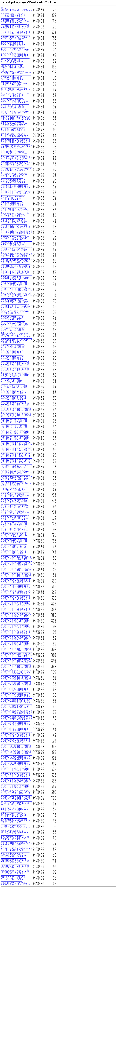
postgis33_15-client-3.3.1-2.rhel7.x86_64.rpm (15, 614)
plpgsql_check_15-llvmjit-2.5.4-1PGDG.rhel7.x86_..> (16, 544)
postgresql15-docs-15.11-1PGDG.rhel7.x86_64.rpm (15, 726)
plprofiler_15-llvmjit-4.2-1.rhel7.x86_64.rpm (15, 567)
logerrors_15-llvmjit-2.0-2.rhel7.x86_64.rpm (14, 119)
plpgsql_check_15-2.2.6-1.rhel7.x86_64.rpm (14, 506)
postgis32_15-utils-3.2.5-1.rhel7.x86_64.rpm (14, 608)
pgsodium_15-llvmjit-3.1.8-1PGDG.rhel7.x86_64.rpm (16, 445)
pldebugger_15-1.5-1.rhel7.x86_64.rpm (12, 499)
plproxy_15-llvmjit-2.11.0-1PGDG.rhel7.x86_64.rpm (16, 579)
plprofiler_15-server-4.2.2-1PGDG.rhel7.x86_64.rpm (16, 574)
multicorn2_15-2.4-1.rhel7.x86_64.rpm (12, 135)
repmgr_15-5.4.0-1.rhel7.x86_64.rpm (11, 973)
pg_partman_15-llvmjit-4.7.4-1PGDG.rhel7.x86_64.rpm (16, 275)
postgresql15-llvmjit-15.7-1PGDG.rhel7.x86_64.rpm (16, 800)
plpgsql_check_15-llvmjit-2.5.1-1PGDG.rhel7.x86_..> (16, 542)
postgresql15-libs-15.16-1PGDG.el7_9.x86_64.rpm (15, 762)
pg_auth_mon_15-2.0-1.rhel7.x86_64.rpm (12, 182)
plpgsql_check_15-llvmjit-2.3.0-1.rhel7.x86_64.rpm (16, 536)
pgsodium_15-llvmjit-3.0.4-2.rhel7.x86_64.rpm (15, 432)
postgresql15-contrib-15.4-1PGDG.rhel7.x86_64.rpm (16, 685)
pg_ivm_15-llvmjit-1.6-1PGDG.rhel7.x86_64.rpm (15, 251)
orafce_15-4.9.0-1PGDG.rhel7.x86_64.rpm (13, 154)
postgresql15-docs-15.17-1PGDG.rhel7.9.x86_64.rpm (16, 736)
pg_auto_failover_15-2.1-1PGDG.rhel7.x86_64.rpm (15, 186)
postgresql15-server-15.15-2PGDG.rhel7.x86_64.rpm (16, 900)
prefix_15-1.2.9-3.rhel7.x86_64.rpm (11, 969)
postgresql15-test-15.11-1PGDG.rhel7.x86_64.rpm (15, 925)
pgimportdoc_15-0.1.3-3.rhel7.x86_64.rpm (13, 391)
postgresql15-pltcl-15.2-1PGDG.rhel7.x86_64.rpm (15, 878)
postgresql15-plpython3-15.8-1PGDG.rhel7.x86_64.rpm (16, 859)
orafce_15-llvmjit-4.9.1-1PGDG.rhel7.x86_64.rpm (15, 167)
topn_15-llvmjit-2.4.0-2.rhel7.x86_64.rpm (13, 1054)
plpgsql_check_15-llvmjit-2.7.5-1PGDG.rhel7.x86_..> (16, 554)
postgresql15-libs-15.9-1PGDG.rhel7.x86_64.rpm (15, 775)
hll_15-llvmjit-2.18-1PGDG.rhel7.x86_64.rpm (14, 99)
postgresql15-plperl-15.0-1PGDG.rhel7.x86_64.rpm (15, 807)
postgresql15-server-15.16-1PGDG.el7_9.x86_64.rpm (16, 903)
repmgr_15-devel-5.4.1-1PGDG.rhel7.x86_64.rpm (15, 979)
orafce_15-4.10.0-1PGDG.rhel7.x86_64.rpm (13, 150)
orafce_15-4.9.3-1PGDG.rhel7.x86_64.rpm (13, 158)
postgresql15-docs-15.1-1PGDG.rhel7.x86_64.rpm (15, 723)
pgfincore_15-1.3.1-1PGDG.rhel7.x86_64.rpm (14, 387)
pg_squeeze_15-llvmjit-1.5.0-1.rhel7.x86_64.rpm (15, 301)
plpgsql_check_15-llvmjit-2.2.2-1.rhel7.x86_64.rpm (16, 529)
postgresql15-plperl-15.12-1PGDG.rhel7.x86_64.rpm (16, 813)
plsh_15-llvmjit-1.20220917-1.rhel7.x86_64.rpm (15, 589)
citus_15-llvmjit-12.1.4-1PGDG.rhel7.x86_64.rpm (15, 42)
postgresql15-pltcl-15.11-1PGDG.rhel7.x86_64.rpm (15, 867)
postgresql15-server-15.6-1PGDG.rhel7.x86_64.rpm (15, 912)
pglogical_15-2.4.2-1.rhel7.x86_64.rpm (12, 394)
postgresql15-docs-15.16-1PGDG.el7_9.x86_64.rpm (15, 734)
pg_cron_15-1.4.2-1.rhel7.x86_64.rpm (12, 209)
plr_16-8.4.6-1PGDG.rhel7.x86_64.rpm (12, 584)
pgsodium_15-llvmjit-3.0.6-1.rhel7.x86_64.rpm (15, 435)
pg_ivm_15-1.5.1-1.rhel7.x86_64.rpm (11, 240)
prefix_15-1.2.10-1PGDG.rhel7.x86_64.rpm (13, 967)
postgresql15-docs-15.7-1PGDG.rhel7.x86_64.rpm (15, 744)
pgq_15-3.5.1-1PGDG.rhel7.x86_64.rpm (12, 410)
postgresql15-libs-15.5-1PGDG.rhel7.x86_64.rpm (15, 769)
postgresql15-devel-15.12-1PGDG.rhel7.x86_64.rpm (15, 699)
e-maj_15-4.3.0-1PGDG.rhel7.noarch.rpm (12, 80)
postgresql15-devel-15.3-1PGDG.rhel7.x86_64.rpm (15, 711)
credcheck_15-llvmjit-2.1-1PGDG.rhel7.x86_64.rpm (15, 64)
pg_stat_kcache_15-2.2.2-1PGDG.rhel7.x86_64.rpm (15, 307)
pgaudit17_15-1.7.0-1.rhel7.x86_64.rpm (12, 359)
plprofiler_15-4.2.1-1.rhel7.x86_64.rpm (13, 560)
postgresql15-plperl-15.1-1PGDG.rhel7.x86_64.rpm (15, 808)
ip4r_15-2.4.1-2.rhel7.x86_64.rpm (11, 107)
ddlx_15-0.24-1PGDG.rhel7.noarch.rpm (12, 72)
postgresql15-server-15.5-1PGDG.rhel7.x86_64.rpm (15, 910)
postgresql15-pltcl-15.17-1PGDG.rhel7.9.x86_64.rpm (16, 877)
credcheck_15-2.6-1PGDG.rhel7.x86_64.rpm (13, 55)
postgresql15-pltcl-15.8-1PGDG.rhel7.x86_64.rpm (15, 887)
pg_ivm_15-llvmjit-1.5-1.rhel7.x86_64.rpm (13, 248)
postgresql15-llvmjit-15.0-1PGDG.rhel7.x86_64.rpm (16, 776)
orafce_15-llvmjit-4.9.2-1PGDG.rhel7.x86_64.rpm (15, 168)
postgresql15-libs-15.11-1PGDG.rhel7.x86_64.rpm (15, 753)
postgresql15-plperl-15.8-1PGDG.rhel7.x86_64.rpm (15, 832)
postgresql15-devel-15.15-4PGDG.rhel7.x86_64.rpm (15, 705)
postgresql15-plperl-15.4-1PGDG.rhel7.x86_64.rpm (15, 826)
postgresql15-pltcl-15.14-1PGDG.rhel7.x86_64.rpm (15, 871)
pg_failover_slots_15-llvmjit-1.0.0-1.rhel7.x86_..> (16, 230)
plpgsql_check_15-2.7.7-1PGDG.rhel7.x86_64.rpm (15, 528)
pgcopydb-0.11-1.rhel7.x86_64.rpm (11, 374)
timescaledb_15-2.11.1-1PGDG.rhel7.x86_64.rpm (15, 1031)
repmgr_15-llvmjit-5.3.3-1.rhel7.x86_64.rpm (14, 980)
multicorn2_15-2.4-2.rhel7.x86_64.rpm (12, 136)
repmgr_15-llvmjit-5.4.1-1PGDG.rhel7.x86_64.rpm (15, 983)
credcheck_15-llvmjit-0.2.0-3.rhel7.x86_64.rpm (15, 58)
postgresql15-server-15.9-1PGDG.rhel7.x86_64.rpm (15, 916)
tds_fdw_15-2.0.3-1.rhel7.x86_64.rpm (12, 1022)
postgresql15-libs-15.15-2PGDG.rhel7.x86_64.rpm (15, 759)
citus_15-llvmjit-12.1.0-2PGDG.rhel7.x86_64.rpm (15, 36)
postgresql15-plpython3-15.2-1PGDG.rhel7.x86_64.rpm (16, 851)
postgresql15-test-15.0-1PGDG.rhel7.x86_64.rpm (15, 920)
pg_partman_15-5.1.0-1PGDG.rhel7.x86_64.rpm (14, 269)
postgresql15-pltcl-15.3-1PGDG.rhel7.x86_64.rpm (15, 880)
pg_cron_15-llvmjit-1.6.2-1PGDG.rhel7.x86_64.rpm (15, 224)
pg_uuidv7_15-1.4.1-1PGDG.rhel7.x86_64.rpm (14, 342)
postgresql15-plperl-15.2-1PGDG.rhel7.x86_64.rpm (15, 823)
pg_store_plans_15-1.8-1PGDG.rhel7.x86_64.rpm (15, 326)
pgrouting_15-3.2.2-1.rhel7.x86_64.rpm (12, 416)
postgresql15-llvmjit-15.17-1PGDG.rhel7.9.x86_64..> (16, 791)
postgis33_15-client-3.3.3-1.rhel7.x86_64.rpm (15, 616)
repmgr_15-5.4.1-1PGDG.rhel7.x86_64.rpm (13, 974)
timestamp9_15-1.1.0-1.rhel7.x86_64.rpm (13, 1050)
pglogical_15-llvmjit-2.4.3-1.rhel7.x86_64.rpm (15, 398)
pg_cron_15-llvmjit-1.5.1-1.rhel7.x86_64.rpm (14, 218)
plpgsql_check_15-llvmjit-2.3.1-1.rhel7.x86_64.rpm (16, 538)
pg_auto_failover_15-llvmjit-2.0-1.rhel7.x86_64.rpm (16, 187)
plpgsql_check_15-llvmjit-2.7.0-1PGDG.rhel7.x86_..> (16, 548)
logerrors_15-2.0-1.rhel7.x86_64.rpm (12, 112)
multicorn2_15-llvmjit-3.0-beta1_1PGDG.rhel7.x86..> (16, 142)
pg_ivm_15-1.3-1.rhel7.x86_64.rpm (11, 235)
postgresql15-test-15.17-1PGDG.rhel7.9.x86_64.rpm (16, 935)
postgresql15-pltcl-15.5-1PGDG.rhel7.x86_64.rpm (15, 883)
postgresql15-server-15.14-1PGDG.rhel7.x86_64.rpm (16, 899)
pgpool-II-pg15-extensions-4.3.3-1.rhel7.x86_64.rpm (16, 403)
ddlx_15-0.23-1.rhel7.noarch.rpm (10, 71)
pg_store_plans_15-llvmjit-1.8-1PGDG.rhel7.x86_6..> (16, 328)
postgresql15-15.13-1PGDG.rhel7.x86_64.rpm (14, 646)
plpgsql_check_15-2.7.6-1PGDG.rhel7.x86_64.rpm (15, 526)
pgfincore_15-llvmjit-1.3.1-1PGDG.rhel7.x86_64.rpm (16, 390)
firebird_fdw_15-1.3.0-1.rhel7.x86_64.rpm (13, 87)
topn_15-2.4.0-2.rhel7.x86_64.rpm (11, 1053)
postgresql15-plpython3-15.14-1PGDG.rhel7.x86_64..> (16, 843)
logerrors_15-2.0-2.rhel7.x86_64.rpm (12, 113)
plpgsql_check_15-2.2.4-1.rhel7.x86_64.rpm (14, 503)
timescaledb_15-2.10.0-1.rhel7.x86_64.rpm (13, 1025)
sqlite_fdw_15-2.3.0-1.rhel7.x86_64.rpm (13, 1006)
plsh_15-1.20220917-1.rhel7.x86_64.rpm (12, 587)
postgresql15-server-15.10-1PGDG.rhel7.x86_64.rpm (16, 893)
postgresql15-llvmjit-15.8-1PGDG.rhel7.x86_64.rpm (16, 801)
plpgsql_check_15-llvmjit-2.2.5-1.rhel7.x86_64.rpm (16, 534)
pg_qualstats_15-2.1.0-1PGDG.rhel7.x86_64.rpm (15, 286)
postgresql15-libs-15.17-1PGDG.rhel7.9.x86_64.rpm (16, 763)
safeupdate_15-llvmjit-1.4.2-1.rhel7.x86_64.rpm (15, 992)
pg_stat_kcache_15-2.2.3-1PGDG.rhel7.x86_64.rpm (15, 308)
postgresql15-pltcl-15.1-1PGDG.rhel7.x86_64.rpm (15, 864)
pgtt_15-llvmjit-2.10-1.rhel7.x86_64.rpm (13, 459)
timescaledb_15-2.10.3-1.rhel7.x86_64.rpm (13, 1028)
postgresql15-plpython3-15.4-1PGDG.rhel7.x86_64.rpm (16, 854)
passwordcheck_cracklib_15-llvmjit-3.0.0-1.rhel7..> (16, 174)
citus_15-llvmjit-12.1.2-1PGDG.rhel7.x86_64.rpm (15, 39)
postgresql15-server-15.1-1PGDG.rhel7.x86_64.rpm (15, 891)
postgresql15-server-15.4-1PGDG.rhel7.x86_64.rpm (15, 909)
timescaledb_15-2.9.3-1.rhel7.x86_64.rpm (13, 1049)
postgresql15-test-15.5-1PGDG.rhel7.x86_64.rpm (15, 941)
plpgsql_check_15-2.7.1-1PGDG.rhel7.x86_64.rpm (15, 520)
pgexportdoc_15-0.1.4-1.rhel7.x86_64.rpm (13, 384)
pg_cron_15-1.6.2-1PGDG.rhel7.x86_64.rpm (13, 216)
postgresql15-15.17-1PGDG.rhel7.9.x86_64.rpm (14, 653)
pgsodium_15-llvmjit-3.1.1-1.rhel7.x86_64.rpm (15, 438)
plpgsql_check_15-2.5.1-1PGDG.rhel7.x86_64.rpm (15, 513)
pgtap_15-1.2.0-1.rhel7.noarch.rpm (11, 451)
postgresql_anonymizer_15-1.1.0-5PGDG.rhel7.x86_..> (16, 950)
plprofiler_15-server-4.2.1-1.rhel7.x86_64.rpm (15, 573)
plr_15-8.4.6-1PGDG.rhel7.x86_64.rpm (12, 582)
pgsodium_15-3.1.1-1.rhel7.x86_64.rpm (12, 423)
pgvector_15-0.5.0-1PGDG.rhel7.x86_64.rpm (13, 470)
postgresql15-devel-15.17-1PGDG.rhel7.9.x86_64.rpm (16, 708)
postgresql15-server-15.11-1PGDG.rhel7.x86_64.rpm (16, 894)
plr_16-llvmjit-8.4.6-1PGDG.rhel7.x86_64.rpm (14, 586)
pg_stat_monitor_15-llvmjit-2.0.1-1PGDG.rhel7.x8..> (16, 317)
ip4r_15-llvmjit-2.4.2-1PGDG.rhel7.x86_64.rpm (15, 110)
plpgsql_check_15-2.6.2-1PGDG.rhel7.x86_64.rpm (15, 518)
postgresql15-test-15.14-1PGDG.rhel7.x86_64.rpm (15, 929)
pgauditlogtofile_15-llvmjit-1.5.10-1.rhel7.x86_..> (16, 365)
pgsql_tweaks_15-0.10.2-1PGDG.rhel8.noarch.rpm (15, 448)
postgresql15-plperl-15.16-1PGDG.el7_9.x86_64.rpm (16, 820)
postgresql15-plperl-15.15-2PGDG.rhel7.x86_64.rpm (16, 817)
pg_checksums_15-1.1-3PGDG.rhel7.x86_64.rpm (14, 206)
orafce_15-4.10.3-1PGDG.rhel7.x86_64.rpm (13, 152)
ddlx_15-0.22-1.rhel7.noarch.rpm (10, 70)
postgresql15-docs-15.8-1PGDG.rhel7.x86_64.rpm (15, 746)
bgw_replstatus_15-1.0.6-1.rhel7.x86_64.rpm (14, 10)
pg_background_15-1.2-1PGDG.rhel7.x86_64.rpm (14, 192)
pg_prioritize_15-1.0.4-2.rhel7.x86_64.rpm (14, 283)
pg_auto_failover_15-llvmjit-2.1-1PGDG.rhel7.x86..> (16, 189)
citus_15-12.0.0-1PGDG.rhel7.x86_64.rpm (13, 14)
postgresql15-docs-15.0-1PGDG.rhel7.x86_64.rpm (15, 721)
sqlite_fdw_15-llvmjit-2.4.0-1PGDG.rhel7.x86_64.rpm (16, 1011)
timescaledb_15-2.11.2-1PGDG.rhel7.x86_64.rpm (15, 1033)
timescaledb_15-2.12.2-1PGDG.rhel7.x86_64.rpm (15, 1035)
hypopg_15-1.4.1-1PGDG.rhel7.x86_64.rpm (13, 103)
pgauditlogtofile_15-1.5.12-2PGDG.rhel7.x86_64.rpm (16, 362)
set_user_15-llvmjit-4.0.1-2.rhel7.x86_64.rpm (15, 1003)
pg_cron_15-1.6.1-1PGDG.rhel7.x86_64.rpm (13, 215)
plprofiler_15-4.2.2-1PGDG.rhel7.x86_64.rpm (14, 561)
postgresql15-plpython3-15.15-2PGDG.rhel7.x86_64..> (16, 845)
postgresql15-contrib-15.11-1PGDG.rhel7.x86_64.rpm (16, 670)
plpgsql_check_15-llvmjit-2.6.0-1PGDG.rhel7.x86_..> (16, 545)
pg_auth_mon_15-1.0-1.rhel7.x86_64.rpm (12, 180)
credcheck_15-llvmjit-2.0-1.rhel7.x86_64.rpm (14, 62)
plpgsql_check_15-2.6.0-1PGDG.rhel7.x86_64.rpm (15, 516)
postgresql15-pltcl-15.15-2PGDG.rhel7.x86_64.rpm (15, 872)
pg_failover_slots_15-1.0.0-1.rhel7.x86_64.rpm (15, 227)
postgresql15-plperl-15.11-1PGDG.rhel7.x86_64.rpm (16, 811)
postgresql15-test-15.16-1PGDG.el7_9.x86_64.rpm (15, 934)
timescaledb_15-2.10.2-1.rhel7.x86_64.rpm (13, 1027)
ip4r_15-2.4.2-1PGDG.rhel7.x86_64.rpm (12, 109)
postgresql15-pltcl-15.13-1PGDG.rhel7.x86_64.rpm (15, 870)
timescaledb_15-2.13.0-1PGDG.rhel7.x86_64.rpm (15, 1037)
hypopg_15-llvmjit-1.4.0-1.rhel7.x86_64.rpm (14, 104)
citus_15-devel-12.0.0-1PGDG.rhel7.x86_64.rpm (15, 24)
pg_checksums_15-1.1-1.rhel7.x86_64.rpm (13, 205)
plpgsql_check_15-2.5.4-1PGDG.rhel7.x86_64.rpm (15, 515)
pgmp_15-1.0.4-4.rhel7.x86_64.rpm (11, 401)
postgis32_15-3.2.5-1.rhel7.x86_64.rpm (12, 592)
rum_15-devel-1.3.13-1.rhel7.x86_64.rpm (13, 986)
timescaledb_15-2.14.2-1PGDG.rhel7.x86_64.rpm (15, 1040)
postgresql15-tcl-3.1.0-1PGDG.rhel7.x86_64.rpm (15, 919)
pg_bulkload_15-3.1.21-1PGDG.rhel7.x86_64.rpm (15, 196)
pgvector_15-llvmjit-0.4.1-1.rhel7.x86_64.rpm (15, 483)
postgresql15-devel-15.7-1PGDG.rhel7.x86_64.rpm (15, 717)
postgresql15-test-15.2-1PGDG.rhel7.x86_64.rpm (15, 936)
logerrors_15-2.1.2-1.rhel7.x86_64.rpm (12, 118)
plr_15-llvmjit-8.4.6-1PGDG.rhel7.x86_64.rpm (14, 583)
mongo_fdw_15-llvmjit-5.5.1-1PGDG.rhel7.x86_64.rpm (16, 134)
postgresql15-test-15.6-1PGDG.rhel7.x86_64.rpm (15, 942)
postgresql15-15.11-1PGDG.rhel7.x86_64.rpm (14, 643)
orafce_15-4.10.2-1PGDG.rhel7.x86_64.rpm (13, 151)
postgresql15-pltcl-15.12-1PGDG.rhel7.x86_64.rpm (15, 868)
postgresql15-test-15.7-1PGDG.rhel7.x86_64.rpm (15, 944)
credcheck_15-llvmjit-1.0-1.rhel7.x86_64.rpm (14, 59)
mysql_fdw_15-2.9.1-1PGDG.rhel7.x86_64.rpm (14, 147)
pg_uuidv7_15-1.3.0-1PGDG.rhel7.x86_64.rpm (14, 339)
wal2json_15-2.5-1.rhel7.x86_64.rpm (11, 1056)
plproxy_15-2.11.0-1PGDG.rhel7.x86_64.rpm (13, 577)
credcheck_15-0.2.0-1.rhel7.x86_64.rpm (12, 45)
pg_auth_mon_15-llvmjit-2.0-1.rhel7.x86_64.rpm (15, 183)
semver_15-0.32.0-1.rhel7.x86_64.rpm (12, 995)
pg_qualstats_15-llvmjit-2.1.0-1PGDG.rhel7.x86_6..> (16, 288)
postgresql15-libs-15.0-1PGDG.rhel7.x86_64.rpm (15, 749)
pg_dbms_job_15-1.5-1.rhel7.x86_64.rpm (12, 225)
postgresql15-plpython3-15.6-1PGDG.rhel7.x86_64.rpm (16, 856)
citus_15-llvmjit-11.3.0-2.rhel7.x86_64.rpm (14, 33)
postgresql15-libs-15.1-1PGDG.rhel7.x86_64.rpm (15, 750)
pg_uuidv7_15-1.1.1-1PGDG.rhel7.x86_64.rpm (14, 336)
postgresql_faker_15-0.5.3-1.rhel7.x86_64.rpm (15, 963)
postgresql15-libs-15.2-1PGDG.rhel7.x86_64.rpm (15, 765)
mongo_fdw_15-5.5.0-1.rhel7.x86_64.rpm (12, 128)
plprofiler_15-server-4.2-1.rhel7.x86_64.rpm (14, 571)
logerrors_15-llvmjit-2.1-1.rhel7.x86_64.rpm (14, 120)
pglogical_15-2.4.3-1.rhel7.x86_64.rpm (12, 395)
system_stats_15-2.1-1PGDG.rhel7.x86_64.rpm (14, 1015)
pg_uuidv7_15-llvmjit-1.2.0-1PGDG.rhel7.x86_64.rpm (16, 347)
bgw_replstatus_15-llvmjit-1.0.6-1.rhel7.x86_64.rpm (16, 11)
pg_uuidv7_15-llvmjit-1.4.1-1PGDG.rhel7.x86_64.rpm (16, 352)
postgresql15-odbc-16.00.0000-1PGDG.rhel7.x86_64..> (16, 806)
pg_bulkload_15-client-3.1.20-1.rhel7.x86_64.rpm (15, 198)
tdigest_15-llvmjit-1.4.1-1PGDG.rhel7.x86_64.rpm (15, 1021)
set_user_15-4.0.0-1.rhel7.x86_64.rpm (12, 999)
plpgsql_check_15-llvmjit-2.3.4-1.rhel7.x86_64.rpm (16, 541)
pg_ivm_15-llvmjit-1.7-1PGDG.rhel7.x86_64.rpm (15, 253)
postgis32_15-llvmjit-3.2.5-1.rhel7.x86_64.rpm (15, 605)
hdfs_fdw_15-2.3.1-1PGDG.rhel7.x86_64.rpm (13, 94)
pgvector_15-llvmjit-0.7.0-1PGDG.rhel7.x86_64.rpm (16, 494)
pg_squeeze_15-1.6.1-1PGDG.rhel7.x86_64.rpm (14, 298)
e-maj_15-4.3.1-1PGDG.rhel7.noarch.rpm (12, 83)
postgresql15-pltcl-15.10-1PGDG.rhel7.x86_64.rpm (15, 865)
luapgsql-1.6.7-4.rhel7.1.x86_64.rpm (12, 125)
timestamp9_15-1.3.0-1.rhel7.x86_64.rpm (13, 1051)
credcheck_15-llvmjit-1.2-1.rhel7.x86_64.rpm (14, 61)
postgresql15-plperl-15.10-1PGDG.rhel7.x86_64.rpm (16, 810)
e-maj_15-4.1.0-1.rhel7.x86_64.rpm (11, 77)
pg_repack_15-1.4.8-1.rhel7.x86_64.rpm (12, 292)
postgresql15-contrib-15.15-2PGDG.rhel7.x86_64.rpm (16, 676)
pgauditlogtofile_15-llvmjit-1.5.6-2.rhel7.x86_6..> (16, 368)
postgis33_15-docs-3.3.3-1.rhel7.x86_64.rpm (14, 625)
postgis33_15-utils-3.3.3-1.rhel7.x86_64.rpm (14, 635)
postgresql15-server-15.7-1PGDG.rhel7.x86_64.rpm (15, 913)
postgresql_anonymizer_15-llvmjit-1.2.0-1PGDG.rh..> (16, 958)
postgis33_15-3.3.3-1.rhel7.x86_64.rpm (12, 612)
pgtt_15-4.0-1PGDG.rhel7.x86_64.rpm (11, 458)
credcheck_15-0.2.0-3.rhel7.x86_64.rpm (12, 46)
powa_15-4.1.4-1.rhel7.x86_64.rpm (11, 964)
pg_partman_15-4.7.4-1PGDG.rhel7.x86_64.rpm (14, 264)
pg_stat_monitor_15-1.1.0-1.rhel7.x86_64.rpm (14, 312)
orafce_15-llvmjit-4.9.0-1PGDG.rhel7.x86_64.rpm (15, 166)
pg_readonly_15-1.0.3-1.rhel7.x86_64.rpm (13, 291)
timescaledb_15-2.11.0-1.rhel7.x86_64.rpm (13, 1030)
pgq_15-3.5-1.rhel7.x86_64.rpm (10, 408)
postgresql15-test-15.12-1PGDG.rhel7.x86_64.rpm (15, 926)
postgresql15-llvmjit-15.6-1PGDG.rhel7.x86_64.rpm (16, 798)
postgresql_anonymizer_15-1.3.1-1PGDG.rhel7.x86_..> (16, 952)
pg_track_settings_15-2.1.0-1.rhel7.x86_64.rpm (15, 331)
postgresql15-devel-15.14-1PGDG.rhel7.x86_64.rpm (15, 702)
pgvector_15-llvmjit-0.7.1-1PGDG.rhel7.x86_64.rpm (16, 496)
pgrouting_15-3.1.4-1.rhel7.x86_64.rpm (12, 414)
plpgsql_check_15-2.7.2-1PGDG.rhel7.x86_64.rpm (15, 522)
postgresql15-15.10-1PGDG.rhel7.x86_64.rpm (14, 641)
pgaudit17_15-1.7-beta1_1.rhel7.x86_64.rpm (14, 358)
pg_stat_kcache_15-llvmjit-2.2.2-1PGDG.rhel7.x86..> (16, 310)
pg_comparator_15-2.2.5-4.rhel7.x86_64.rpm (14, 208)
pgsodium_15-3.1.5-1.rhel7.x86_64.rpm (12, 426)
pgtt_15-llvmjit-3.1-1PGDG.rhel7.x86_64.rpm (14, 462)
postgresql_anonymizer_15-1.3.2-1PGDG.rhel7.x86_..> (16, 954)
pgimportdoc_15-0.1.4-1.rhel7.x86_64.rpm (13, 392)
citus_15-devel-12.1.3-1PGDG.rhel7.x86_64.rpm (15, 30)
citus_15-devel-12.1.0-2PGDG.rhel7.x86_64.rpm (15, 26)
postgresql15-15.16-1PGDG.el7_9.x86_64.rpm (14, 651)
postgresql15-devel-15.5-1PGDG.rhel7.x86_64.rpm (15, 714)
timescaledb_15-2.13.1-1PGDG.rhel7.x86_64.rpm (15, 1038)
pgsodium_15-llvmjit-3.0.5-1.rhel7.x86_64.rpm (15, 433)
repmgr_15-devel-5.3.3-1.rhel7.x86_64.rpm (13, 976)
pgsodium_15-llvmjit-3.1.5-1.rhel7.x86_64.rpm (15, 440)
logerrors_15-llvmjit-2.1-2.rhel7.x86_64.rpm (14, 122)
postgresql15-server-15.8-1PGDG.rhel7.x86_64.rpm (15, 915)
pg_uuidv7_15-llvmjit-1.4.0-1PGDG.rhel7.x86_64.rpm (16, 350)
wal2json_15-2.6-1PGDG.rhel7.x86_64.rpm (13, 1057)
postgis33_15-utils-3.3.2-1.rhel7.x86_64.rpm (14, 634)
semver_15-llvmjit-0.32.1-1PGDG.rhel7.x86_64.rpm (15, 998)
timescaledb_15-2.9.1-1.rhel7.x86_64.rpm (13, 1046)
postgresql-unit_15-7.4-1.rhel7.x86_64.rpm (14, 637)
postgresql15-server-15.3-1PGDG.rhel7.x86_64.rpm (15, 907)
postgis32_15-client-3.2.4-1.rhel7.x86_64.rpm (15, 593)
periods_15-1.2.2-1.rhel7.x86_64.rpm (12, 177)
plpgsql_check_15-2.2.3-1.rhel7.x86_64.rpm (14, 502)
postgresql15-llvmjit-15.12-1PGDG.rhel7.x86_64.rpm (16, 782)
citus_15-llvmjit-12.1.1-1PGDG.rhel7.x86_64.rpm (15, 38)
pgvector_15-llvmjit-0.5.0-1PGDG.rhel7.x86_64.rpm (16, 486)
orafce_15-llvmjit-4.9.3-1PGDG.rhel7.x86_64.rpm (15, 170)
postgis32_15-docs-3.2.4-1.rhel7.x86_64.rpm (14, 599)
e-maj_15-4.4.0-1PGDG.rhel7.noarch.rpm (12, 84)
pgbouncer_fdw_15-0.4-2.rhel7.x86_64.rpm (13, 369)
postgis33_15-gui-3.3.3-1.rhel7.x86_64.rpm (14, 630)
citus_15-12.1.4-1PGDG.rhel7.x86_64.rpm (13, 22)
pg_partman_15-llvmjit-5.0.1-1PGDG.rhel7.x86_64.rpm (16, 278)
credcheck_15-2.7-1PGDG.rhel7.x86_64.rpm (13, 56)
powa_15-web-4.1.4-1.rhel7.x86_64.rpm (12, 966)
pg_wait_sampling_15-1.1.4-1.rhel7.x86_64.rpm (15, 355)
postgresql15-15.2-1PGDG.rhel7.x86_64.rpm (13, 654)
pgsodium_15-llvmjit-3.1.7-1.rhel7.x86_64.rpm (15, 443)
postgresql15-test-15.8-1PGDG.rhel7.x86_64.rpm (15, 945)
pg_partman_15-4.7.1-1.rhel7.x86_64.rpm (13, 259)
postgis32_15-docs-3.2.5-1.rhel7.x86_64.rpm (14, 600)
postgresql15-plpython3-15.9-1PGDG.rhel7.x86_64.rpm (16, 861)
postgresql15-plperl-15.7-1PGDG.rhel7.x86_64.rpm (15, 830)
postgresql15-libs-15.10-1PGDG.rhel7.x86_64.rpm (15, 752)
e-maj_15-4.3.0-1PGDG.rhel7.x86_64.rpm (12, 81)
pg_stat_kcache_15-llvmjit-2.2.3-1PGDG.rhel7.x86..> (16, 311)
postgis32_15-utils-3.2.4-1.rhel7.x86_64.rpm (14, 606)
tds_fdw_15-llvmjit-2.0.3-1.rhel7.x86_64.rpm (14, 1024)
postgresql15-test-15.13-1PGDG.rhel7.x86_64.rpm (15, 928)
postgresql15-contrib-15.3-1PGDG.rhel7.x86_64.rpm (16, 683)
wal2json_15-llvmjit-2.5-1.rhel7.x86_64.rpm (14, 1059)
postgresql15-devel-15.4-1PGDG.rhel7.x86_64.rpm (15, 712)
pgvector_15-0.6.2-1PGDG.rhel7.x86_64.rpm (13, 475)
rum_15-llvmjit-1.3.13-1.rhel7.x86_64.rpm (13, 987)
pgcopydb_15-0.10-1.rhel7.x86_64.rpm (12, 379)
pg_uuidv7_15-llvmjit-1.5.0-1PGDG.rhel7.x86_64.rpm (16, 353)
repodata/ (3, 8)
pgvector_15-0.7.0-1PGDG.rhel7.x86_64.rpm (13, 478)
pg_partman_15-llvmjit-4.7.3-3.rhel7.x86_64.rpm (15, 273)
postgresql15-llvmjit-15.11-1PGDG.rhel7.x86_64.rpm (16, 781)
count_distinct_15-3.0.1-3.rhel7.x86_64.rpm (14, 43)
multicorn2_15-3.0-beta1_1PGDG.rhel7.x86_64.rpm (15, 138)
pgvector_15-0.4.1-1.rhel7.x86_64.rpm (12, 467)
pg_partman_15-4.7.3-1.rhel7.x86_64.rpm (13, 262)
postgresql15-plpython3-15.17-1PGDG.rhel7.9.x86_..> (16, 849)
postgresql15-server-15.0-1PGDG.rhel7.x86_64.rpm (15, 890)
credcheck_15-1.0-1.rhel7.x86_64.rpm (12, 48)
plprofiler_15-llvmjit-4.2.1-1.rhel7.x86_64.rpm (15, 568)
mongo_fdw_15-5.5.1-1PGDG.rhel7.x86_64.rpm (14, 129)
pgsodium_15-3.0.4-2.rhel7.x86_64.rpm (12, 417)
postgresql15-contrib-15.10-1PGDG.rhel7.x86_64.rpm (16, 669)
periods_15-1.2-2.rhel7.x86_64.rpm (11, 176)
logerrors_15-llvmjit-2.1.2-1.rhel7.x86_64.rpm (15, 123)
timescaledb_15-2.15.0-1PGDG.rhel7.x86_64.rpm (15, 1041)
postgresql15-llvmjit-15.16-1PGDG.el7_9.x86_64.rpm (16, 790)
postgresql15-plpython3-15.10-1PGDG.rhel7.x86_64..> (16, 838)
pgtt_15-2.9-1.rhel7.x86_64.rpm (10, 454)
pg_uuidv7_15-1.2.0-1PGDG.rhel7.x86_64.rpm (14, 337)
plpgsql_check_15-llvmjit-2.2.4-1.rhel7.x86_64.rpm (16, 532)
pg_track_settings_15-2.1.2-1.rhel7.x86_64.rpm (15, 333)
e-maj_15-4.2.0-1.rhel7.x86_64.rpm (11, 78)
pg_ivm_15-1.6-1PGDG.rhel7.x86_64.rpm (12, 241)
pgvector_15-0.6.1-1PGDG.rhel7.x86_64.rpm (13, 474)
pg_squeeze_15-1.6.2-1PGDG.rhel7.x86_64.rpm (14, 299)
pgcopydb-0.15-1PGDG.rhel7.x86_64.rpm (12, 378)
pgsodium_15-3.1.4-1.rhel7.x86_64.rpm (12, 424)
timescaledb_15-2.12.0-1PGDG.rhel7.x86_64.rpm (15, 1034)
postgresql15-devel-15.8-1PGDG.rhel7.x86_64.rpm (15, 718)
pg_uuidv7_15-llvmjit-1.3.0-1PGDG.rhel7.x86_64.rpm (16, 349)
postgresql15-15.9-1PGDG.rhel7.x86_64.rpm (13, 664)
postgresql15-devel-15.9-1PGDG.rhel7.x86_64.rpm (15, 720)
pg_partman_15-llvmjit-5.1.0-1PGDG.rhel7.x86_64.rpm (16, 279)
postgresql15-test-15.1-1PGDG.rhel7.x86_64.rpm (15, 922)
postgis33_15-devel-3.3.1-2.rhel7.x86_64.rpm (14, 618)
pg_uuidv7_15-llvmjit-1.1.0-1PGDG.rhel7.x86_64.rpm (16, 344)
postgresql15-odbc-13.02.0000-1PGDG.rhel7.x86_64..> (16, 804)
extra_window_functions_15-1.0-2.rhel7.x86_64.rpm (16, 86)
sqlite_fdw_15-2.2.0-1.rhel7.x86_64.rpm (13, 1005)
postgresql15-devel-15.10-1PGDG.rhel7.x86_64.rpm (15, 696)
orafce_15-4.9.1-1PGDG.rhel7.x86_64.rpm (13, 155)
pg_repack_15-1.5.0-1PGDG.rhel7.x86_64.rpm (14, 294)
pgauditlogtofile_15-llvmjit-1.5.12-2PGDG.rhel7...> (16, 366)
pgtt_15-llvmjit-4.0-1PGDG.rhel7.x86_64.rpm (14, 464)
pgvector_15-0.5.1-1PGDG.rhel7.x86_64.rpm (13, 471)
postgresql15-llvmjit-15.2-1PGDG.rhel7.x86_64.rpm (16, 792)
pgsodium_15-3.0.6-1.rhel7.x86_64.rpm (12, 420)
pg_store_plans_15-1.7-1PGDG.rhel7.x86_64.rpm (15, 324)
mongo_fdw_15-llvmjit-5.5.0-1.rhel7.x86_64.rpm (15, 132)
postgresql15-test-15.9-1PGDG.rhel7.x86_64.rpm (15, 947)
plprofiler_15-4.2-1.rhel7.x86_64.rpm (12, 558)
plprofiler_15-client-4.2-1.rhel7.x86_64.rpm (14, 563)
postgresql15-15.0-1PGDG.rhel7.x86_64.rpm (13, 638)
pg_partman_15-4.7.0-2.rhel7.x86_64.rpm (13, 257)
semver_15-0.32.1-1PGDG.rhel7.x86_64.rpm (13, 996)
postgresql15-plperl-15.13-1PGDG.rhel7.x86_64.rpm (16, 814)
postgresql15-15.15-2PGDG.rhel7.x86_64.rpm (14, 648)
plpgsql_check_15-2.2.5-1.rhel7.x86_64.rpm (14, 504)
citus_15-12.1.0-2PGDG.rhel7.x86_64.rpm (13, 16)
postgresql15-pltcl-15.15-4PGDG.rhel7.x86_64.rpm (15, 874)
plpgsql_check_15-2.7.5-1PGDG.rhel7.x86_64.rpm (15, 525)
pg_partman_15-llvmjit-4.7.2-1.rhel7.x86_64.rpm (15, 270)
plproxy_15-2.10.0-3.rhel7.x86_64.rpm (12, 576)
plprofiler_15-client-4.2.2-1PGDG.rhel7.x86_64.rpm (16, 566)
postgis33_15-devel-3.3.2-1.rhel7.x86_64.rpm (14, 619)
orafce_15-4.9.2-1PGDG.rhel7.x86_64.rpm (13, 157)
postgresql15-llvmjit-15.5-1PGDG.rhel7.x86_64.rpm (16, 797)
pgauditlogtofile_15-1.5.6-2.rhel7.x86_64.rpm (15, 363)
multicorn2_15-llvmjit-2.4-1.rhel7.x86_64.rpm (15, 139)
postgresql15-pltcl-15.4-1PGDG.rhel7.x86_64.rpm (15, 881)
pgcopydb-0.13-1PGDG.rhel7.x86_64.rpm (12, 376)
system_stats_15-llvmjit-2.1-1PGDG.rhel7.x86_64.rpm (16, 1017)
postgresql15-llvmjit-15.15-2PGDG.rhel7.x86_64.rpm (16, 787)
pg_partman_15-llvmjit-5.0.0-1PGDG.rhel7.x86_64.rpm (16, 276)
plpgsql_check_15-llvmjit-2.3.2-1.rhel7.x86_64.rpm (16, 539)
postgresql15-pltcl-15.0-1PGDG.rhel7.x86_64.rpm (15, 862)
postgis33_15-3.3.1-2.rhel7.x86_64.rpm (12, 609)
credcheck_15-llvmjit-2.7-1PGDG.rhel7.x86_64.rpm (15, 68)
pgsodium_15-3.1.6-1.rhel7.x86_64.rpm (12, 427)
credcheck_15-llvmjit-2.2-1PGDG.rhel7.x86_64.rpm (15, 65)
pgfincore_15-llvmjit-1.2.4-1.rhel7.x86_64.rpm (15, 388)
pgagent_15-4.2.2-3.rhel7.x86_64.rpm (12, 356)
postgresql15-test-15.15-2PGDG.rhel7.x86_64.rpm (15, 931)
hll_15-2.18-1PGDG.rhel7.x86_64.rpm (11, 97)
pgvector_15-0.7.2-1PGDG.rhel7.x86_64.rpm (13, 481)
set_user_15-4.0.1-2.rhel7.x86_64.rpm (12, 1001)
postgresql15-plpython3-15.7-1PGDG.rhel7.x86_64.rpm (16, 858)
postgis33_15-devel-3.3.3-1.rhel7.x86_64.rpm (14, 621)
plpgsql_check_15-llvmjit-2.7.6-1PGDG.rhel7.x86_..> (16, 555)
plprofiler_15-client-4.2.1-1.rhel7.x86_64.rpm (15, 564)
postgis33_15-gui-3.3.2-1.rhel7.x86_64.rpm (14, 628)
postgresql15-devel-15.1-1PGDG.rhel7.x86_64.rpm (15, 695)
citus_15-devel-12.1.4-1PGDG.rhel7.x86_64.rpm (15, 32)
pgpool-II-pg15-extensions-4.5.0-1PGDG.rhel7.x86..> (16, 407)
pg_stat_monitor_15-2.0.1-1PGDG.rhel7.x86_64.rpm (15, 314)
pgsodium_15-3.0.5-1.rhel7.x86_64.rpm (12, 419)
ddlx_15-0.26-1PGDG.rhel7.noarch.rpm (12, 74)
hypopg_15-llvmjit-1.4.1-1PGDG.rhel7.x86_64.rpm (15, 106)
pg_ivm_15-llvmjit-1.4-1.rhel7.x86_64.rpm (13, 247)
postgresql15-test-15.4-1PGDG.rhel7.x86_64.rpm (15, 939)
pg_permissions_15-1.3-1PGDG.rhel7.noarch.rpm (15, 282)
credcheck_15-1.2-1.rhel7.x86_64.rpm (12, 49)
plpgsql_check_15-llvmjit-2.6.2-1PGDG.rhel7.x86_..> (16, 547)
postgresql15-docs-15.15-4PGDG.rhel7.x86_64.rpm (15, 733)
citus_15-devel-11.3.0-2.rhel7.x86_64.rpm (13, 23)
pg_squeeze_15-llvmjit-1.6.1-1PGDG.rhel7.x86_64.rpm (16, 302)
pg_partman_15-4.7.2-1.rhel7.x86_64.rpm (13, 260)
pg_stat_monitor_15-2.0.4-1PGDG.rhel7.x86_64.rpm (15, 315)
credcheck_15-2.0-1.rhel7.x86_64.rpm (12, 51)
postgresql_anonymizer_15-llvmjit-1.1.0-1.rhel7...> (16, 955)
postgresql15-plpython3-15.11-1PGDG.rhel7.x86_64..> (16, 839)
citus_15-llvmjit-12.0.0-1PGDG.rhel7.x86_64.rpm (15, 35)
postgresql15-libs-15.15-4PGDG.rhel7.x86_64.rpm (15, 760)
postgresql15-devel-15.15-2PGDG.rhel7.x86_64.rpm (15, 704)
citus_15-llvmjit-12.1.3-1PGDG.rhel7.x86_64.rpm (15, 40)
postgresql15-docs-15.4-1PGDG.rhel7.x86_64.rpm (15, 740)
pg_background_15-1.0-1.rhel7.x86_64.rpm (13, 190)
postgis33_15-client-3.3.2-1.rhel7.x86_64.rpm (15, 615)
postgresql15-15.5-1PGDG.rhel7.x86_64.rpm (13, 659)
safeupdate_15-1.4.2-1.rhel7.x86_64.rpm (13, 990)
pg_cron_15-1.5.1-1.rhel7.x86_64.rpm (12, 211)
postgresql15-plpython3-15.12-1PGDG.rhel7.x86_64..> (16, 840)
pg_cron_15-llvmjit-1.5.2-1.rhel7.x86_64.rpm (14, 219)
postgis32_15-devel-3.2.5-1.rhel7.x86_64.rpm (14, 598)
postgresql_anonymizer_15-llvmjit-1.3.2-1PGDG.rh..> (16, 961)
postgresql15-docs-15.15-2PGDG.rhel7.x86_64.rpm (15, 731)
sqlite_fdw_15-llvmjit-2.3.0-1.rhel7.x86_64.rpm (15, 1009)
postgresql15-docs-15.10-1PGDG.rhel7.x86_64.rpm (15, 724)
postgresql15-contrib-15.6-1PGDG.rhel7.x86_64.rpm (16, 688)
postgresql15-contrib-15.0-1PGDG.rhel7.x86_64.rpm (16, 666)
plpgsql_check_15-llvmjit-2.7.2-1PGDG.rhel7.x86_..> (16, 551)
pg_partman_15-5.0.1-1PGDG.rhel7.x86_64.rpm (14, 267)
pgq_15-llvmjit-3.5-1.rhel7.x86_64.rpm (12, 411)
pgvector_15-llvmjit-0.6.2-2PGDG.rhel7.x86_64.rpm (16, 493)
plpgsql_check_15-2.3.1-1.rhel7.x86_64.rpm (14, 509)
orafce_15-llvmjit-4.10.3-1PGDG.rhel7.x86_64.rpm (15, 164)
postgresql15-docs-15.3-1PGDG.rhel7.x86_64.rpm (15, 739)
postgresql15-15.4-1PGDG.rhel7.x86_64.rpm (13, 657)
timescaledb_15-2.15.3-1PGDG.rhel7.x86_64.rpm (15, 1044)
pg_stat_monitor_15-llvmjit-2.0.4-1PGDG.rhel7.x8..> (16, 318)
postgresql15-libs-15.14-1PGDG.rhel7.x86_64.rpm (15, 758)
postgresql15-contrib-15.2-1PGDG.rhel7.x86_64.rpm (16, 682)
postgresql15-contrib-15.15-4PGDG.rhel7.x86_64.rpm (16, 678)
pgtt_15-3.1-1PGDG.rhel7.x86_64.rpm (11, 456)
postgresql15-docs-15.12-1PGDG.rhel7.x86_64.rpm (15, 727)
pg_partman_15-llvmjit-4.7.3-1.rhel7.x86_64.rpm (15, 272)
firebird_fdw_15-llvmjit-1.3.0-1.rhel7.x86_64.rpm (16, 88)
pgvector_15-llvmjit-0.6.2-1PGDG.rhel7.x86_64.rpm (16, 491)
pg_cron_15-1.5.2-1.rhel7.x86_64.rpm (12, 212)
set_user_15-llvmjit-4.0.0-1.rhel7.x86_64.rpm (15, 1002)
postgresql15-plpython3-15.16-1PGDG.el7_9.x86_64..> (16, 848)
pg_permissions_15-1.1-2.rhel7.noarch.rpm (13, 280)
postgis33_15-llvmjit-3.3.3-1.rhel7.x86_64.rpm (15, 631)
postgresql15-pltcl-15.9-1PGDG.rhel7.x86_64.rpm (15, 888)
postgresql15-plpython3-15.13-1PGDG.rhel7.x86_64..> (16, 842)
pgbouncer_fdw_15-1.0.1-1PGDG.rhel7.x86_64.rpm (15, 371)
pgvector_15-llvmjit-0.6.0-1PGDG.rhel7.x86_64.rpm (16, 488)
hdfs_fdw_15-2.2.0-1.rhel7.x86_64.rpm (12, 91)
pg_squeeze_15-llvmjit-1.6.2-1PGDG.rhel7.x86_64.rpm (16, 304)
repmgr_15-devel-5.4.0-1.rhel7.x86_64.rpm (13, 977)
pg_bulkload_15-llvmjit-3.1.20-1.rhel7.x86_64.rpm (16, 200)
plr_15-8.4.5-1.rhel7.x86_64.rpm (10, 580)
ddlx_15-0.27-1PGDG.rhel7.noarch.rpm (12, 75)
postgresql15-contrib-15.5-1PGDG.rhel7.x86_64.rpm (16, 686)
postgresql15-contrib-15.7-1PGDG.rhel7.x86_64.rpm (16, 689)
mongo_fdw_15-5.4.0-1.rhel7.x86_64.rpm (12, 126)
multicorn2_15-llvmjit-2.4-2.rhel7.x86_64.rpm (15, 141)
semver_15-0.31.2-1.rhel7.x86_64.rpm (12, 993)
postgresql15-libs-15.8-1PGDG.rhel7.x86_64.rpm (15, 774)
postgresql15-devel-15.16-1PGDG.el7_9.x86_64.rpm (15, 707)
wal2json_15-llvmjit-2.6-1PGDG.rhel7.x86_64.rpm (15, 1060)
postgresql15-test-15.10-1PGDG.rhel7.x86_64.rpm (15, 923)
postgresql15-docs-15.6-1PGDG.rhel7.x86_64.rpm (15, 743)
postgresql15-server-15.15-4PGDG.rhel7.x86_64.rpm (16, 902)
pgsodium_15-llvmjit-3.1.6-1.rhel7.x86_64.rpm (15, 442)
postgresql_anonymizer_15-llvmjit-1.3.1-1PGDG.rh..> (16, 960)
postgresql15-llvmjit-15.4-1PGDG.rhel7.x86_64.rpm (16, 795)
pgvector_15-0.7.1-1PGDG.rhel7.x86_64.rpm (13, 480)
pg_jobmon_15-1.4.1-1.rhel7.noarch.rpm (12, 256)
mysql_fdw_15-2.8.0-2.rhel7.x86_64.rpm (12, 144)
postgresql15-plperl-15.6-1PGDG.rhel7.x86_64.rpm (15, 829)
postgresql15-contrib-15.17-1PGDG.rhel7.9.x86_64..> (16, 680)
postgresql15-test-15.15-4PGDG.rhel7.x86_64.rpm (15, 932)
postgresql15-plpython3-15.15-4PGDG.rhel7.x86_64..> (16, 846)
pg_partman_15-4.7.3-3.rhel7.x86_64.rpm (13, 263)
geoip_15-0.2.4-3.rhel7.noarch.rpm (11, 90)
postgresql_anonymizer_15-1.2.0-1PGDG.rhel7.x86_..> (16, 951)
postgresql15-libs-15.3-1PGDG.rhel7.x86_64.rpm (15, 766)
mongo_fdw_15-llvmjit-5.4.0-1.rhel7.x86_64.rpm (15, 131)
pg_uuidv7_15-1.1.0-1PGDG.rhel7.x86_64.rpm (14, 334)
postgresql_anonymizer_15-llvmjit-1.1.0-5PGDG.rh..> (16, 957)
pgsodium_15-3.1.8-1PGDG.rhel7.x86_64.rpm (13, 430)
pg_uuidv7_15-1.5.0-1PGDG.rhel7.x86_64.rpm (14, 343)
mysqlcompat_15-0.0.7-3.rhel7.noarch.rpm (13, 148)
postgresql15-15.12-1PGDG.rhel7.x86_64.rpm (14, 644)
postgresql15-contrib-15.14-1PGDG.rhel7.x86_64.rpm (16, 675)
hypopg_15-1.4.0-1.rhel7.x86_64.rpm (11, 102)
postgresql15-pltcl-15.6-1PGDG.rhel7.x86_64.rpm (15, 884)
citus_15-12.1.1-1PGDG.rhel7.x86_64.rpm (13, 17)
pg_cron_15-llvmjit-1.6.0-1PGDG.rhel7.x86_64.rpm (15, 221)
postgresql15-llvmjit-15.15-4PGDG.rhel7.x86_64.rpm (16, 788)
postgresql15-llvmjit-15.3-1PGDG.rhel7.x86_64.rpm (16, 794)
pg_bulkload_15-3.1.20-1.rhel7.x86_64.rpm (13, 195)
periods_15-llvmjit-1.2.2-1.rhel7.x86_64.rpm (14, 179)
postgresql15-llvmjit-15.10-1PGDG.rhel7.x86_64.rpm (16, 779)
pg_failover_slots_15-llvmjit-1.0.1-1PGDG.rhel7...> (16, 231)
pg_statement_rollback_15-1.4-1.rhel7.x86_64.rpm (15, 321)
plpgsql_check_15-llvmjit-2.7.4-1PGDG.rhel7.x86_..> (16, 552)
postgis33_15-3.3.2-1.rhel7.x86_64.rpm (12, 611)
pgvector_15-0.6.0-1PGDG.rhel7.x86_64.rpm (13, 472)
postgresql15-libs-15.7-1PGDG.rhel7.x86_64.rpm (15, 772)
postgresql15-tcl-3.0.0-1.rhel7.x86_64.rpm (14, 918)
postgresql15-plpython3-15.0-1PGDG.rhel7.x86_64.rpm (16, 835)
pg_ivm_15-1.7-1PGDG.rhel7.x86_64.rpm (12, 243)
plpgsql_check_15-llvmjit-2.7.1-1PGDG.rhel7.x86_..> (16, 550)
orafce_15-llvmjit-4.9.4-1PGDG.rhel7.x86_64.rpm (15, 171)
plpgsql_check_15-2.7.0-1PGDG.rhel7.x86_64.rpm (15, 519)
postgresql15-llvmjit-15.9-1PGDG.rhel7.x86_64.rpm (16, 803)
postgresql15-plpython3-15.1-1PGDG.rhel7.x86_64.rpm (16, 836)
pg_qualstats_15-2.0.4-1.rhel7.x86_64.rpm (13, 285)
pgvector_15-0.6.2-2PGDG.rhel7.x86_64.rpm (13, 477)
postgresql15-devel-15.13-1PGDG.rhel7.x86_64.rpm (15, 701)
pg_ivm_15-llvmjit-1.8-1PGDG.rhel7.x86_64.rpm (15, 254)
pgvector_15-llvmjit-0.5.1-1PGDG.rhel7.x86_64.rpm (16, 487)
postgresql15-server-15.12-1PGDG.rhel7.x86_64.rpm (16, 896)
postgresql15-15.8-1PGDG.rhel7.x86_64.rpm (13, 663)
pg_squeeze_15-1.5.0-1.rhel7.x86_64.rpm (13, 296)
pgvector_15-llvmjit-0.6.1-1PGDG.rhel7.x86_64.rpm (16, 490)
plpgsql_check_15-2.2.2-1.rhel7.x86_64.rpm (14, 500)
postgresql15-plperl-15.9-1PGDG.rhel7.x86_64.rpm (15, 833)
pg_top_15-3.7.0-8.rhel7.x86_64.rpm (11, 330)
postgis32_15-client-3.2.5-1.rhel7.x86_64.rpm (15, 595)
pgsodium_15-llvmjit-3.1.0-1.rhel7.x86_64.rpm (15, 436)
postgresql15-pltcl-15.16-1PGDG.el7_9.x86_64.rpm (15, 875)
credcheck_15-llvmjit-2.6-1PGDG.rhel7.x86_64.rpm (15, 67)
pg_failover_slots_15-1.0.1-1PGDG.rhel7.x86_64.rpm (16, 228)
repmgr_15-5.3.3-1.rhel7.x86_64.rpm (11, 971)
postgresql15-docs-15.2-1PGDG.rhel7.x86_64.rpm (15, 737)
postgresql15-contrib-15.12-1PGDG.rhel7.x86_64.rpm (16, 672)
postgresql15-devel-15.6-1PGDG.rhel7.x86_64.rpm (15, 715)
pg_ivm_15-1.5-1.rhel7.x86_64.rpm (11, 238)
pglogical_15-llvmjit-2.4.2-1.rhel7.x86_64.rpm (15, 397)
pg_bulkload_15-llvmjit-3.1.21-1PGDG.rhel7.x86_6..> (16, 202)
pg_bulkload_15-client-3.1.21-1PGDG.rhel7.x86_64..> (16, 199)
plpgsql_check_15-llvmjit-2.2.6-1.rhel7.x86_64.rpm (16, 535)
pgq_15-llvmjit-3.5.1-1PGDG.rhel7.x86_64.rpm (14, 413)
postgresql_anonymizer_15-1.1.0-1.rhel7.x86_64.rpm (16, 948)
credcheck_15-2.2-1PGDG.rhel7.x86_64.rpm (13, 54)
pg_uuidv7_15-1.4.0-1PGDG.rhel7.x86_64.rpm (14, 340)
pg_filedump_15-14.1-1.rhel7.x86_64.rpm (13, 232)
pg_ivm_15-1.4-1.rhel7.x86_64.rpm (11, 237)
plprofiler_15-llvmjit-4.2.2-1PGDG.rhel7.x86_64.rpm (16, 570)
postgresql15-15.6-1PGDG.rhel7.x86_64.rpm (13, 660)
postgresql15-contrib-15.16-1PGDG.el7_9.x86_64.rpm (16, 679)
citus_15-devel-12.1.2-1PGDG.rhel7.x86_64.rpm (15, 29)
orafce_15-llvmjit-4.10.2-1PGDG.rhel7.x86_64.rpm (15, 163)
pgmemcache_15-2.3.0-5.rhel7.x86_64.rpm (13, 400)
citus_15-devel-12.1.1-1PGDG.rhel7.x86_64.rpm (15, 27)
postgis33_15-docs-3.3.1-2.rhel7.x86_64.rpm (14, 622)
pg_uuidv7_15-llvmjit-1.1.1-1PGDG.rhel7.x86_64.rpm (16, 346)
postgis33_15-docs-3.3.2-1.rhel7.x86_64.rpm (14, 624)
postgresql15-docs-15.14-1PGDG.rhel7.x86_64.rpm (15, 730)
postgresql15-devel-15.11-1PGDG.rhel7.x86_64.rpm (15, 698)
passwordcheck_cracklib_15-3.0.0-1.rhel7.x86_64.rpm (16, 173)
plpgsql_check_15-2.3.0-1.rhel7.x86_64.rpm (14, 507)
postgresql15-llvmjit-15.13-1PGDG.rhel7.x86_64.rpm (16, 784)
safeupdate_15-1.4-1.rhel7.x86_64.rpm (12, 989)
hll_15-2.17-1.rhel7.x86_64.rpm (10, 96)
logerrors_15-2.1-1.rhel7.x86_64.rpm (12, 115)
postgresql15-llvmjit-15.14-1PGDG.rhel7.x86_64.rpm (16, 785)
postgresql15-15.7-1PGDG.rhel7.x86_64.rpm (13, 662)
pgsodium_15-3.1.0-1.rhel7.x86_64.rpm (12, 422)
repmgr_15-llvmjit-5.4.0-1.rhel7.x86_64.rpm (14, 982)
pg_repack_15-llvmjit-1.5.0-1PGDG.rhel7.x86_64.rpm (16, 295)
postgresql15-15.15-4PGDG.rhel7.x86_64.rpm (14, 650)
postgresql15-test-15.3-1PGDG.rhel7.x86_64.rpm (15, 938)
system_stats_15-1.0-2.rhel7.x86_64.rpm (13, 1014)
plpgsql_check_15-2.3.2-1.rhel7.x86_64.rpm (14, 510)
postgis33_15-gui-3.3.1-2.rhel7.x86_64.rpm (14, 627)
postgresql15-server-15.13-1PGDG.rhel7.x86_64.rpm (16, 897)
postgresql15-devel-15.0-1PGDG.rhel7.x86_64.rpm (15, 694)
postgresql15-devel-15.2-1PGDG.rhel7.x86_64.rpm (15, 710)
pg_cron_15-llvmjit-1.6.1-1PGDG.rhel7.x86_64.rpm (15, 222)
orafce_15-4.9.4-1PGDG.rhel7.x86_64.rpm (13, 160)
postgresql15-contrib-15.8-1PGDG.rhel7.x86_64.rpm (16, 691)
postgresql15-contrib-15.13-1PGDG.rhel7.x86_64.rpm (16, 673)
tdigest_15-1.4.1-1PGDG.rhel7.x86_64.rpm (13, 1019)
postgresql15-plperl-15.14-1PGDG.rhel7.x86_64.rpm (16, 816)
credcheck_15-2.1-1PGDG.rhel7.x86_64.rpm (13, 52)
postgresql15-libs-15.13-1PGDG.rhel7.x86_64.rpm (15, 756)
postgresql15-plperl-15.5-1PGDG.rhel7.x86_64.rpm (15, 827)
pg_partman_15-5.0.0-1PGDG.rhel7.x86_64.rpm (14, 266)
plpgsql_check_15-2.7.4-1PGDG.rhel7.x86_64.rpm (15, 523)
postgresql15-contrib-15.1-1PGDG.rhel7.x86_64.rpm (16, 667)
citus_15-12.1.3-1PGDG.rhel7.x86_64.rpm (13, 20)
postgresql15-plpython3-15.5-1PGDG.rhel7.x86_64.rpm (16, 855)
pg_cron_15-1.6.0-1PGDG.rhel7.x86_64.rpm (13, 214)
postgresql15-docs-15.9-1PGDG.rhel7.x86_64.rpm (15, 747)
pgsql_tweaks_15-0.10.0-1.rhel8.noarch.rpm (14, 446)
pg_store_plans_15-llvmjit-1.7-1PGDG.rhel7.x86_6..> (16, 327)
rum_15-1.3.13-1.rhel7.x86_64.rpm (11, 985)
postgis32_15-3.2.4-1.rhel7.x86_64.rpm (12, 590)
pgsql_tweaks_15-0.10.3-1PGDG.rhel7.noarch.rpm (15, 449)
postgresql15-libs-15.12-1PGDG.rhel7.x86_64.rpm (15, 755)
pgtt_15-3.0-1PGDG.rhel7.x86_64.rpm (11, 455)
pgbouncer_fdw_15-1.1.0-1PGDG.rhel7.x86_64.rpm (15, 372)
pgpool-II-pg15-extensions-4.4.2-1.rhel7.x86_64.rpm (16, 406)
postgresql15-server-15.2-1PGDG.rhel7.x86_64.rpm (15, 906)
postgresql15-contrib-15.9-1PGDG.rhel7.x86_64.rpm (16, 692)
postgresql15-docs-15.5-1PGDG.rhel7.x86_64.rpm (15, 742)
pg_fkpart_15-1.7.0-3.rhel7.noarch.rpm (12, 234)
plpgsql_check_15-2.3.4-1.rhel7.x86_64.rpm (14, 512)
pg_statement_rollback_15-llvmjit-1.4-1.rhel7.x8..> (16, 323)
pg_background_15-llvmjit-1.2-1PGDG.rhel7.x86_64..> (16, 193)
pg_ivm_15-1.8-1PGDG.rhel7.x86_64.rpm (12, 244)
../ (2, 7)
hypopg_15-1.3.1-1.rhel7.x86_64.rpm (11, 100)
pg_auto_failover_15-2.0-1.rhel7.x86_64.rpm (14, 184)
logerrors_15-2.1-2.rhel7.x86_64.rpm (12, 116)
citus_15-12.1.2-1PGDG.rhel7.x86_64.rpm (13, 19)
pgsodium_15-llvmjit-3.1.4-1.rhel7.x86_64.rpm (15, 439)
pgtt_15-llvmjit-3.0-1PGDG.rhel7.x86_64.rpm (14, 461)
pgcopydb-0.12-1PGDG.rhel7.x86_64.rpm (12, 375)
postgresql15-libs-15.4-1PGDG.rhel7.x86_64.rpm (15, 768)
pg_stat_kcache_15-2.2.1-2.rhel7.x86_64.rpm (14, 305)
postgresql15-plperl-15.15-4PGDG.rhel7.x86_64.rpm (16, 819)
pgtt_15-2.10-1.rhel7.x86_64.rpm (10, 452)
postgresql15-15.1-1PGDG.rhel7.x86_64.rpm (13, 640)
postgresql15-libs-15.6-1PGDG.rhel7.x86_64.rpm (15, 771)
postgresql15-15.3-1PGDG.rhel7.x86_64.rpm (13, 656)
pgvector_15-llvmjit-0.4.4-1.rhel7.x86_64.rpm (15, 484)
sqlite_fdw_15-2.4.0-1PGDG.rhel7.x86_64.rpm (14, 1008)
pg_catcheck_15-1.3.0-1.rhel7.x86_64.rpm (13, 203)
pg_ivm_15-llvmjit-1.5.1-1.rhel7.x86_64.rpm (14, 250)
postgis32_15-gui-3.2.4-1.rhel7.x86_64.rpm (14, 602)
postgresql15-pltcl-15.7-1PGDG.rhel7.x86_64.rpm (15, 886)
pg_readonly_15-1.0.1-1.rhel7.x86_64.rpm (13, 289)
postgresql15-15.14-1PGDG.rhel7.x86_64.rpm (14, 647)
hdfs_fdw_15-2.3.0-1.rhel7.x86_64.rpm (12, 93)
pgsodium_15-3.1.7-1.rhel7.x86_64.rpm (12, 429)
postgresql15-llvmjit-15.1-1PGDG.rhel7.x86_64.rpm (16, 778)
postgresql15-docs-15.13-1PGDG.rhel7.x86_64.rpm (15, 728)
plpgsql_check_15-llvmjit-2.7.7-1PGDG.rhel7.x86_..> (16, 557)
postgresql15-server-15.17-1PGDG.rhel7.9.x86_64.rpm (16, 904)
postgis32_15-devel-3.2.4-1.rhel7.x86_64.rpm (14, 596)
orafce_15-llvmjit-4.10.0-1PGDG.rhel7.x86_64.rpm (15, 161)
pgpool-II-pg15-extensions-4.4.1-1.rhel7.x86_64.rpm (16, 404)
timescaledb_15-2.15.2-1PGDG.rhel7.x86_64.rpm (15, 1043)
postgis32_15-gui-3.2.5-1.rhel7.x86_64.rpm (14, 603)
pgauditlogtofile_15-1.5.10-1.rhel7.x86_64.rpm (15, 360)
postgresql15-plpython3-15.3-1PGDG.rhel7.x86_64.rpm (16, 852)
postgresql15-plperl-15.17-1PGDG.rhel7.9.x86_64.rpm (16, 822)
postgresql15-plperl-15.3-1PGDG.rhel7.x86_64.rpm (15, 824)
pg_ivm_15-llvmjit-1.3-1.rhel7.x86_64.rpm (13, 246)
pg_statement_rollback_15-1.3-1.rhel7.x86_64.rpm (15, 320)
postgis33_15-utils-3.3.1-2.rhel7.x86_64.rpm (14, 632)
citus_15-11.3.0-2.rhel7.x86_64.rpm (11, 13)
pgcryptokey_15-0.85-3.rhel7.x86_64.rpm (13, 382)
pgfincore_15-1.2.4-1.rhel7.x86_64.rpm (12, 385)
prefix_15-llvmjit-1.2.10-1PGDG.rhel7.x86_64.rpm (15, 970)
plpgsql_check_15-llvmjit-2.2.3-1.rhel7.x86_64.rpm (16, 531)
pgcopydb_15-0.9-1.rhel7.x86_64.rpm (11, 381)
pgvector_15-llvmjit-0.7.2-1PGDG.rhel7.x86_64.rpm (16, 497)
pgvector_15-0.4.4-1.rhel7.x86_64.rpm (12, 468)
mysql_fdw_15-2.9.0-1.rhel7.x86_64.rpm (12, 145)
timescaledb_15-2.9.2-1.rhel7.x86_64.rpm (13, 1047)
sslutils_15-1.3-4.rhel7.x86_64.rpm (11, 1012)
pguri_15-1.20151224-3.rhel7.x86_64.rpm (13, 465)
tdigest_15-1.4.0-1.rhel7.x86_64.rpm (12, 1018)
